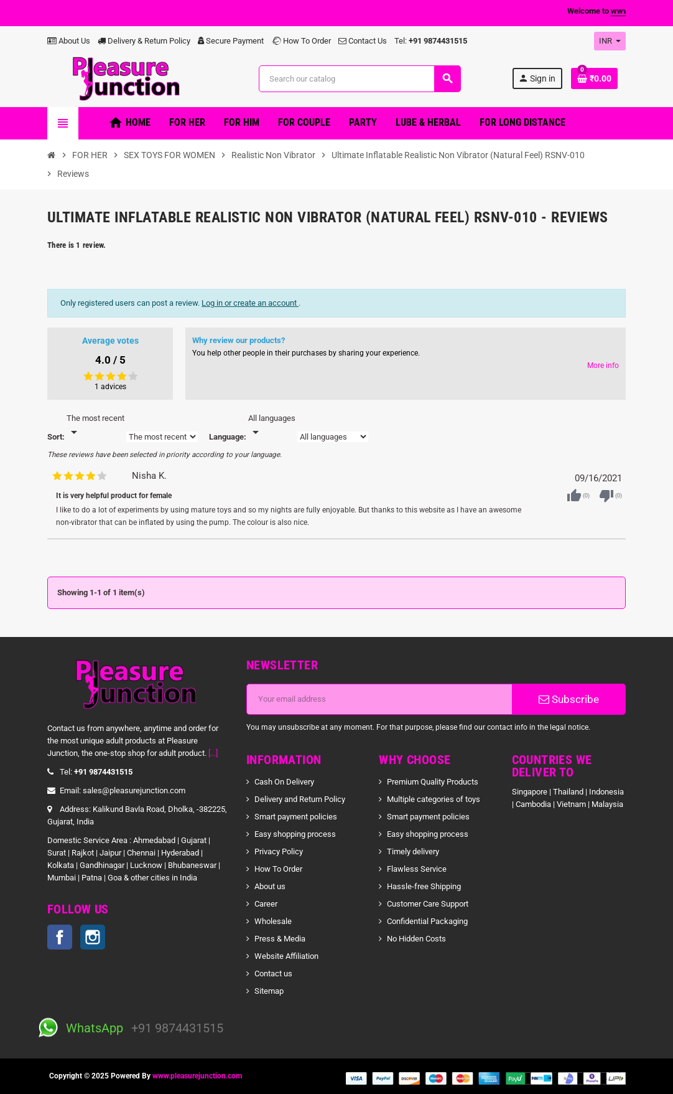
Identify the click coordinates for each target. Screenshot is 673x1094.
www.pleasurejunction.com (197, 1076)
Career (265, 903)
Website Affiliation (286, 956)
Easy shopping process (295, 834)
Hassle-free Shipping (424, 886)
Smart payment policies (295, 816)
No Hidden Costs (416, 938)
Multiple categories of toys (433, 799)
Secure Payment (231, 40)
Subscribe (569, 699)
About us (269, 886)
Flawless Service (417, 869)
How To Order (301, 40)
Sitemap (269, 991)
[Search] (359, 78)
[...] (213, 753)
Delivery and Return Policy (299, 799)
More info (603, 365)
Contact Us (362, 40)
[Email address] (379, 699)
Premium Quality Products (432, 781)
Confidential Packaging (427, 921)
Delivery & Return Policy (144, 40)
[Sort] (95, 426)
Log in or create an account (250, 303)
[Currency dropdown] (610, 41)
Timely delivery (413, 851)
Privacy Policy (278, 851)
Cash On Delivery (284, 781)
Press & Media (279, 938)
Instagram (92, 937)
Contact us (273, 973)
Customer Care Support (427, 903)
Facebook (59, 937)
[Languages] (271, 426)
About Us (68, 40)
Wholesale (273, 921)
